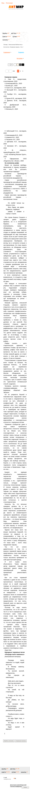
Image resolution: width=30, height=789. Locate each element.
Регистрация (9, 3)
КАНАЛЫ (5, 40)
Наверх (25, 787)
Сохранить (21, 52)
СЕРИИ (15, 36)
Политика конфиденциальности (18, 786)
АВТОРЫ (13, 33)
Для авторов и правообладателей (18, 784)
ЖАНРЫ (5, 33)
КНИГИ (5, 36)
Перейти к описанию (8, 740)
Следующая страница (21, 740)
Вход (3, 3)
